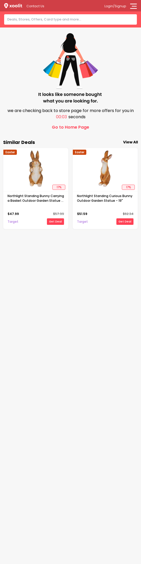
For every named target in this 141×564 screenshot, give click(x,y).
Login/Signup (115, 6)
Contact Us (35, 6)
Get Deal (55, 221)
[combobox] (72, 19)
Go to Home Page (70, 127)
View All (130, 142)
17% (59, 187)
